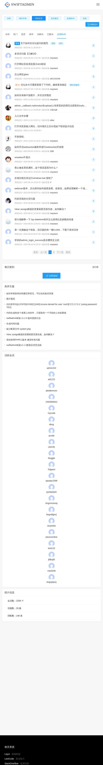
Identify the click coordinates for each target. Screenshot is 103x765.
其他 (85, 18)
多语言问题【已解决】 (25, 53)
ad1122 (51, 379)
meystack (54, 58)
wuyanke (51, 526)
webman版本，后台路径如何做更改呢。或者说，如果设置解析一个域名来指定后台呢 (57, 188)
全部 (9, 18)
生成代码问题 (12, 323)
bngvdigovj (51, 514)
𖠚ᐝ (51, 182)
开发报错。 (20, 136)
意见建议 (54, 18)
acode (51, 435)
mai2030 (51, 571)
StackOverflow (11, 763)
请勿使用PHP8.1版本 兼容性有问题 (23, 340)
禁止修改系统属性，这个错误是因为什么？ (36, 167)
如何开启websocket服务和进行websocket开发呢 (39, 147)
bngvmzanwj (52, 503)
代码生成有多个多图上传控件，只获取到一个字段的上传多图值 (36, 313)
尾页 (68, 252)
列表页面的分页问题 (24, 198)
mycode (51, 413)
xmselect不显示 (22, 157)
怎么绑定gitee (21, 74)
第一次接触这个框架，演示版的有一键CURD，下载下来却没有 (46, 229)
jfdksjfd (51, 559)
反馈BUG (70, 18)
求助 (53, 43)
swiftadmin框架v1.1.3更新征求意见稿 (24, 345)
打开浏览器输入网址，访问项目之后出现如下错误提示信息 (44, 126)
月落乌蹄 (53, 110)
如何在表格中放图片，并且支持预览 (32, 95)
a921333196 (55, 79)
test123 (51, 548)
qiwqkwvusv (51, 390)
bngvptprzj (51, 582)
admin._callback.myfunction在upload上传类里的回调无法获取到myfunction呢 (53, 105)
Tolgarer (51, 469)
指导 (61, 43)
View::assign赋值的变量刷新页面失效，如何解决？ (40, 209)
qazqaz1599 (51, 480)
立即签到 (51, 276)
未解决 (40, 34)
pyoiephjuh (51, 492)
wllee (52, 120)
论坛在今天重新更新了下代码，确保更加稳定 (40, 84)
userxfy (51, 447)
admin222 (51, 368)
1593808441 (52, 402)
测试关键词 (74, 85)
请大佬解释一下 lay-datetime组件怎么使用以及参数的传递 (43, 219)
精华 (31, 34)
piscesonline (51, 537)
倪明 (52, 151)
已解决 (50, 34)
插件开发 (23, 18)
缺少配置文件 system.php (18, 329)
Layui (7, 754)
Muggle (51, 458)
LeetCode (9, 759)
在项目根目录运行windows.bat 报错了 (33, 178)
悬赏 (23, 34)
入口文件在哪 (21, 116)
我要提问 (92, 24)
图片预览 (10, 299)
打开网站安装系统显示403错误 (30, 64)
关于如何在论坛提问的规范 (31, 43)
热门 (15, 34)
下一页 (60, 252)
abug (51, 424)
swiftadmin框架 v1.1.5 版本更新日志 (23, 318)
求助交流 (38, 18)
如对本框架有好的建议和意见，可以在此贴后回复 (29, 293)
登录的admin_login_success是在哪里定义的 (36, 240)
